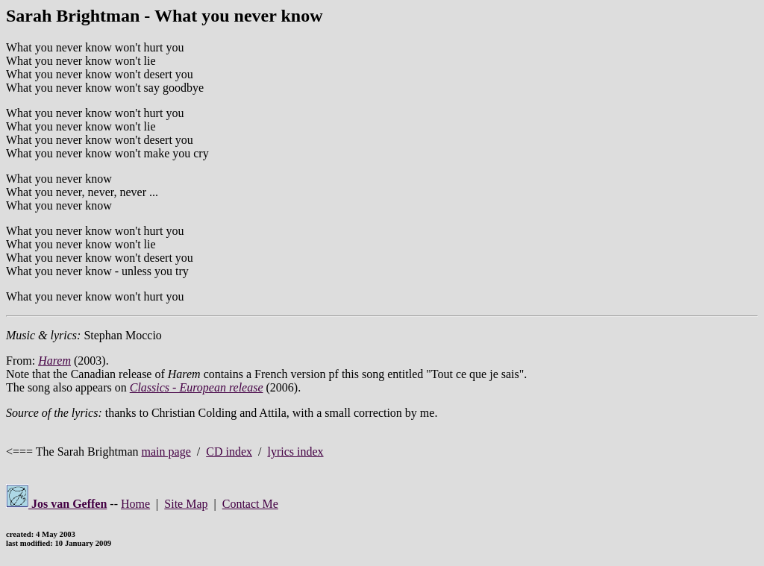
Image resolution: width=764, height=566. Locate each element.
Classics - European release (196, 387)
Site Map (185, 503)
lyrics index (295, 451)
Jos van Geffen (56, 503)
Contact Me (250, 503)
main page (166, 451)
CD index (229, 451)
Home (135, 503)
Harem (54, 360)
